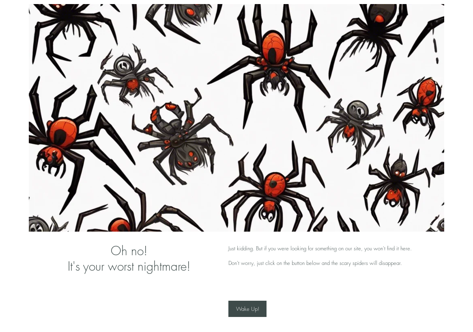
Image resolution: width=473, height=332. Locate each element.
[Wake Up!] (247, 309)
